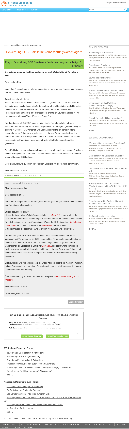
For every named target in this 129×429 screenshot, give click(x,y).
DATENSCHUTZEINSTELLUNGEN (76, 425)
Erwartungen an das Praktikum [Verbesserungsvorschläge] (33, 367)
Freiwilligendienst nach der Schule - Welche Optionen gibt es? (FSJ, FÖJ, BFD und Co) (108, 186)
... (92, 131)
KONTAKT (6, 427)
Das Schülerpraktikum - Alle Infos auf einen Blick (28, 394)
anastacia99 (19, 175)
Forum (6, 45)
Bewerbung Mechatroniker (18, 360)
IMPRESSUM (98, 425)
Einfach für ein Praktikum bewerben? (23, 371)
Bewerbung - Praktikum (17, 356)
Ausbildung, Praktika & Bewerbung (56, 418)
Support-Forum (33, 418)
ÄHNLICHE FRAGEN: (98, 47)
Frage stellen (22, 10)
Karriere (35, 10)
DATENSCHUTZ (52, 425)
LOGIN (106, 3)
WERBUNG (28, 427)
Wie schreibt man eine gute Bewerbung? (25, 387)
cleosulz (18, 183)
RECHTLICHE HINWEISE (31, 425)
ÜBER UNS (120, 425)
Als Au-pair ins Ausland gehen (20, 408)
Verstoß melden (76, 302)
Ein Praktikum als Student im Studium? (24, 390)
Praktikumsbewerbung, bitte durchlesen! (24, 364)
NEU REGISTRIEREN (118, 3)
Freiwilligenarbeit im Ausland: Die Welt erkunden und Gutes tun (35, 405)
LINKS (110, 425)
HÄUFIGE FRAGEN (10, 425)
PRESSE (17, 427)
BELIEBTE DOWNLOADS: (101, 138)
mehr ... (10, 375)
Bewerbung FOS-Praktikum (19, 353)
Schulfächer (7, 10)
